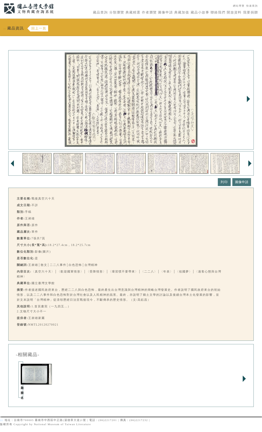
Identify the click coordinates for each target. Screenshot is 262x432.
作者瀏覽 (149, 12)
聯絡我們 (218, 12)
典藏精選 (133, 12)
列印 (224, 182)
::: (1, 2)
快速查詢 (252, 5)
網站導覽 (239, 5)
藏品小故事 (200, 12)
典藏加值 (181, 12)
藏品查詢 (100, 12)
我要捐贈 (250, 12)
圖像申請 (165, 12)
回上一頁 (38, 28)
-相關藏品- (28, 354)
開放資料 (234, 12)
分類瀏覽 (116, 12)
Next (248, 99)
